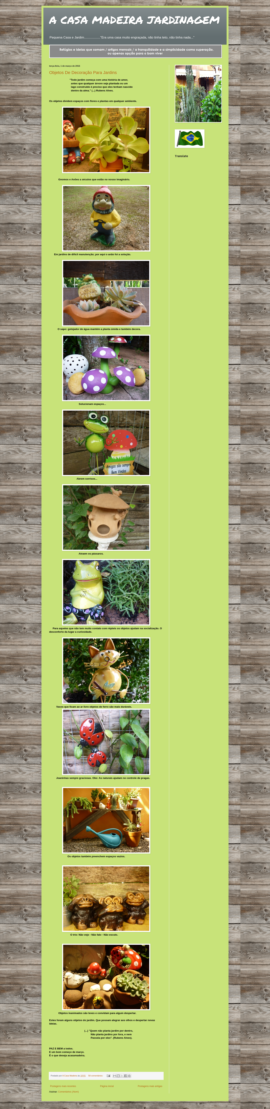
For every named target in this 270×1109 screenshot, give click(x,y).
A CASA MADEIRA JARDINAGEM (134, 19)
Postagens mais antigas (150, 1086)
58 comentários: (96, 1076)
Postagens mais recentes (63, 1086)
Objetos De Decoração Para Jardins (83, 72)
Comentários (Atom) (68, 1091)
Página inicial (107, 1086)
